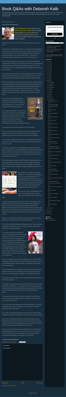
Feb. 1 (49, 205)
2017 (48, 77)
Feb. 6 (49, 188)
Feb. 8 (49, 179)
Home (22, 383)
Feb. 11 (49, 167)
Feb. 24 (49, 118)
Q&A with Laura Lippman (53, 116)
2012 (48, 213)
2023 (48, 66)
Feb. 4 (49, 195)
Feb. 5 (49, 191)
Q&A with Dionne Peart (52, 101)
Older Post (40, 383)
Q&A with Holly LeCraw (52, 127)
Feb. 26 (49, 111)
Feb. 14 (49, 156)
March (49, 97)
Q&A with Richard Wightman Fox (54, 148)
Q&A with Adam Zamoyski (53, 170)
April (49, 96)
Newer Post (5, 383)
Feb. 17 (49, 144)
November (50, 83)
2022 (48, 68)
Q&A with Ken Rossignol (53, 193)
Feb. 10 (49, 172)
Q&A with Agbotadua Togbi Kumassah (55, 177)
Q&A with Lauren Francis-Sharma (54, 151)
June (49, 92)
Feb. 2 (49, 202)
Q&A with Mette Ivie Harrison (53, 155)
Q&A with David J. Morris (53, 158)
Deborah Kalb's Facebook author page (54, 49)
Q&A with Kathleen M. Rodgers (54, 200)
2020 (48, 71)
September (50, 87)
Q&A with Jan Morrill (52, 165)
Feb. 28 (49, 102)
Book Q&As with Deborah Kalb (30, 8)
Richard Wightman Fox (21, 28)
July (49, 90)
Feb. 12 (49, 163)
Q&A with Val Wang (52, 190)
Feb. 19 (49, 136)
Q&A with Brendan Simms (53, 106)
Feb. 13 (49, 160)
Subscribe (55, 34)
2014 (48, 210)
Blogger (35, 393)
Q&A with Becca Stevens (53, 181)
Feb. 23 (49, 122)
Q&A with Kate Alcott (52, 141)
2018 (48, 75)
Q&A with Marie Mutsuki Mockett (54, 162)
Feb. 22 (49, 125)
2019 (48, 73)
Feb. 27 (49, 108)
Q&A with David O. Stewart (53, 146)
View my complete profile (51, 220)
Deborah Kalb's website (51, 47)
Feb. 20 (49, 132)
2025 (48, 63)
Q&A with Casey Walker (52, 113)
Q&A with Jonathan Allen (53, 142)
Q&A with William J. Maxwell (53, 137)
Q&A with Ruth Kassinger (53, 104)
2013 (48, 212)
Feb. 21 (49, 128)
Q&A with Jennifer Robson (53, 134)
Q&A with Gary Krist (52, 109)
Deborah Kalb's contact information (54, 46)
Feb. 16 (49, 149)
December (50, 82)
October (50, 85)
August (49, 89)
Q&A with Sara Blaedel (52, 197)
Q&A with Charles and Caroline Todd (55, 186)
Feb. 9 (49, 176)
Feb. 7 (49, 184)
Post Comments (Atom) (12, 385)
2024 (48, 64)
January (50, 208)
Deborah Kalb (50, 218)
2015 (48, 80)
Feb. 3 (49, 198)
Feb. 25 (49, 115)
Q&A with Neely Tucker (52, 123)
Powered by (55, 38)
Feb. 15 (49, 153)
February (50, 99)
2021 (48, 70)
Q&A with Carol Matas (52, 204)
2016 (48, 78)
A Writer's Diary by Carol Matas (54, 183)
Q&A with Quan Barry (52, 169)
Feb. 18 (49, 139)
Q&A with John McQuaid (53, 174)
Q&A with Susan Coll (52, 120)
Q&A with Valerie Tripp (52, 130)
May (49, 94)
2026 (48, 61)
